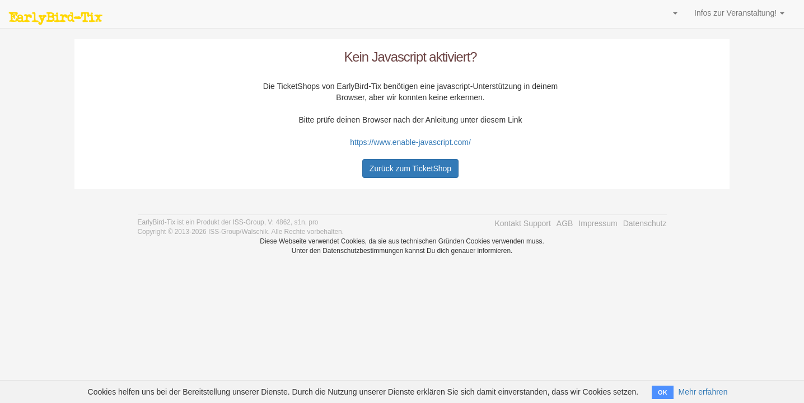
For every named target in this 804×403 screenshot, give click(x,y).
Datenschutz (645, 223)
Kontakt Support (522, 223)
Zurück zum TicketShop (410, 168)
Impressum (597, 223)
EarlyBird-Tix (54, 17)
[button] (673, 12)
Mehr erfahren (702, 391)
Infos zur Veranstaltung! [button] (739, 12)
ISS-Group (248, 222)
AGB (565, 223)
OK (662, 392)
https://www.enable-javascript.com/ (410, 142)
